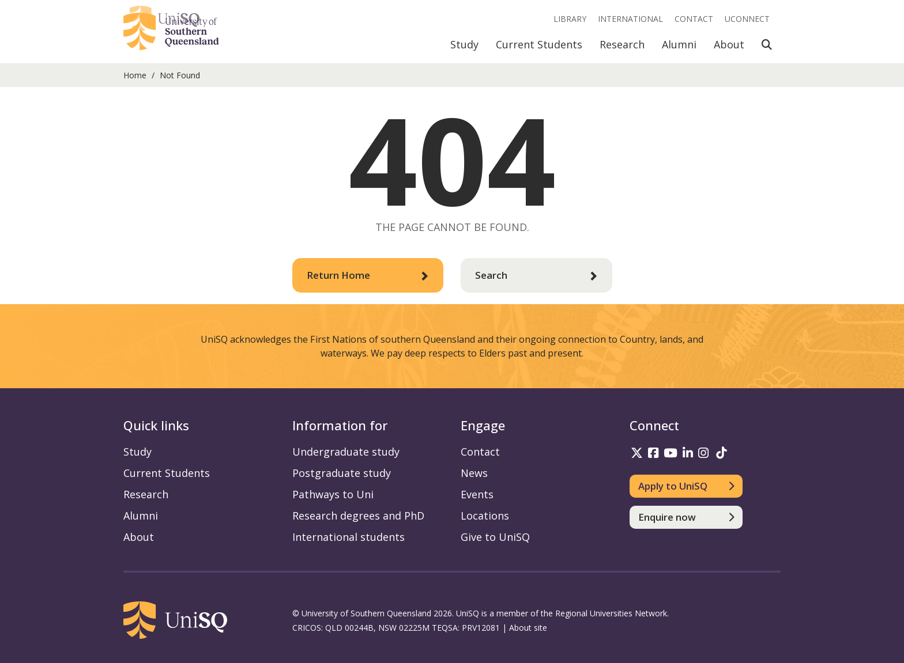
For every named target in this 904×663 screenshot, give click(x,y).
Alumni (679, 44)
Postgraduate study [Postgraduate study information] (341, 473)
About (729, 44)
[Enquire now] (686, 517)
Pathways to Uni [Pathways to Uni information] (333, 494)
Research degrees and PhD (358, 515)
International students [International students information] (348, 537)
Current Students (539, 44)
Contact (694, 18)
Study (464, 44)
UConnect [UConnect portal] (747, 18)
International (630, 18)
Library (569, 18)
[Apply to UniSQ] (686, 486)
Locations (485, 515)
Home (134, 75)
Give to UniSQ (495, 537)
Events (477, 494)
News (474, 473)
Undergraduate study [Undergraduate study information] (346, 452)
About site (528, 627)
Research (622, 44)
